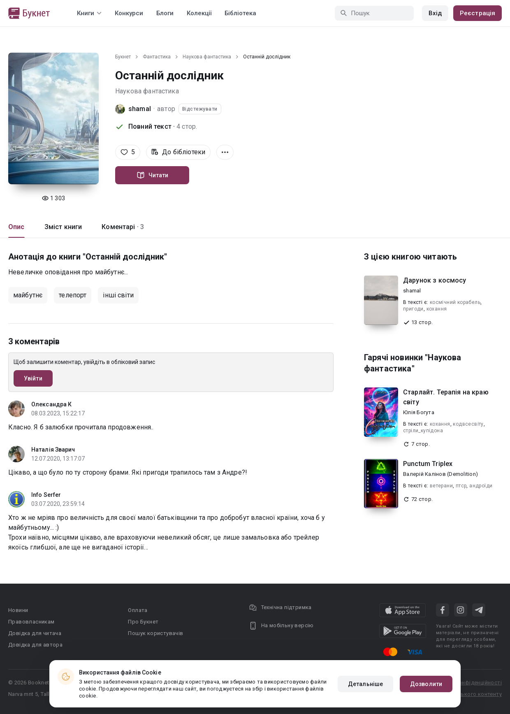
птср (461, 486)
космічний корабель (455, 302)
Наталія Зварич (53, 449)
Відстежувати (200, 109)
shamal (139, 109)
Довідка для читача (34, 633)
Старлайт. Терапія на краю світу (446, 397)
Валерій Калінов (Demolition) (440, 474)
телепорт (72, 295)
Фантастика (157, 57)
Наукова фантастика (207, 57)
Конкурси (129, 13)
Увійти (33, 378)
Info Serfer (46, 494)
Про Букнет (143, 622)
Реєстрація (477, 13)
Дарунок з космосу (434, 280)
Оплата (137, 610)
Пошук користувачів (155, 633)
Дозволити (426, 684)
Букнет (123, 57)
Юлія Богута (418, 412)
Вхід (435, 13)
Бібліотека (240, 13)
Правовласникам (31, 622)
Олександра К (51, 404)
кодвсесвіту (468, 424)
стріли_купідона (423, 431)
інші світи (118, 295)
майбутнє (27, 295)
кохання (437, 309)
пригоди (413, 309)
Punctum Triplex (427, 464)
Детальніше (365, 684)
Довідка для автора (35, 645)
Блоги (165, 13)
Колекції (199, 13)
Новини (18, 610)
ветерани (441, 486)
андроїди (480, 486)
